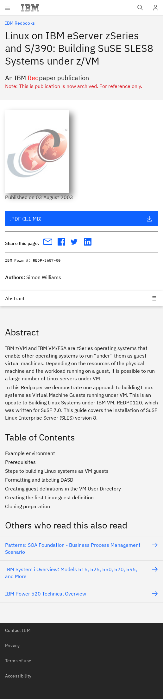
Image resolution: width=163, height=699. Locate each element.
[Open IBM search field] (140, 7)
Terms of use (18, 661)
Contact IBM (17, 630)
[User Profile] (155, 7)
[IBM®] (30, 7)
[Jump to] (81, 298)
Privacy (12, 645)
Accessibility (18, 676)
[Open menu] (7, 7)
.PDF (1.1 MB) (81, 218)
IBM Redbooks (20, 23)
